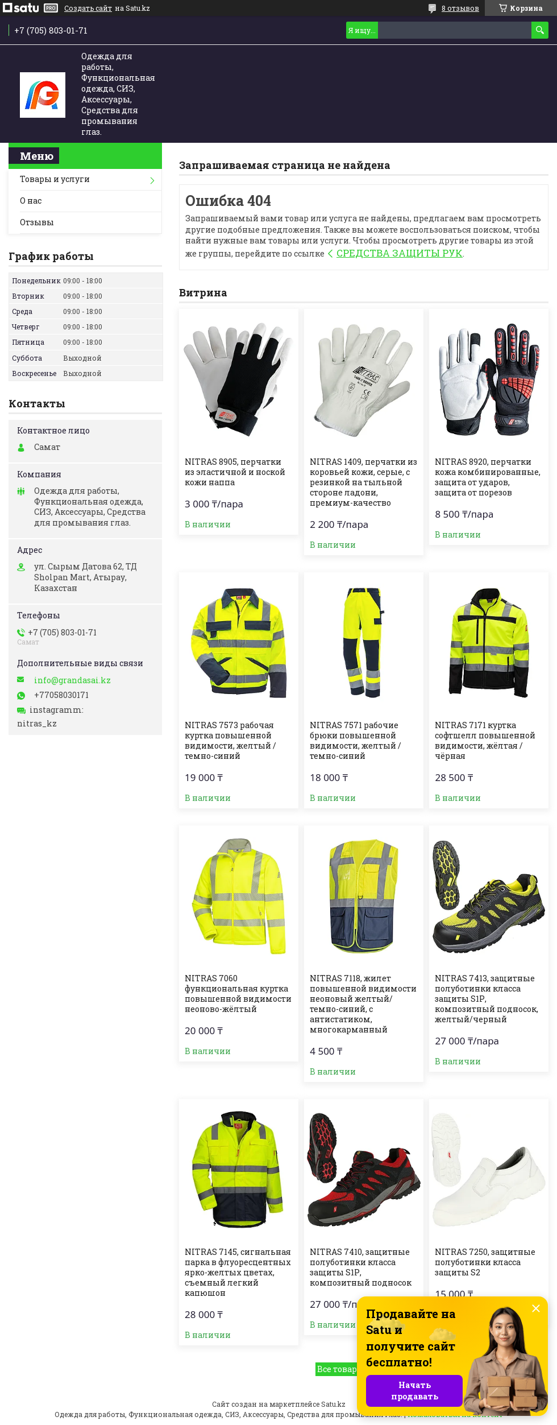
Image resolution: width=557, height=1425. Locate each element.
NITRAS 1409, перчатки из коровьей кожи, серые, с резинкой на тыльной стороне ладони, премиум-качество (363, 482)
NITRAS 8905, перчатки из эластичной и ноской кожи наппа (235, 472)
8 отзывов (460, 8)
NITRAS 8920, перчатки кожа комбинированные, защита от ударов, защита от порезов (488, 477)
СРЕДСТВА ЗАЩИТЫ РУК (399, 252)
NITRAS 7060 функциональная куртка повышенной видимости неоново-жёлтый (238, 993)
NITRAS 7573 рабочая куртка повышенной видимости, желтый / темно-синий (230, 740)
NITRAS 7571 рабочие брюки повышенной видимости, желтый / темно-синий (355, 740)
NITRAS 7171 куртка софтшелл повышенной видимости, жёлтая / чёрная (485, 740)
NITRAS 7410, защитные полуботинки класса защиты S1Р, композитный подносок (360, 1267)
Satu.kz (333, 1404)
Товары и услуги (55, 179)
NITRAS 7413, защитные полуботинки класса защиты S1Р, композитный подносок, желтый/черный (486, 999)
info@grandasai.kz (72, 680)
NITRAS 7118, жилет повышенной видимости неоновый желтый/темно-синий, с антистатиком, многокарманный (363, 1004)
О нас (30, 200)
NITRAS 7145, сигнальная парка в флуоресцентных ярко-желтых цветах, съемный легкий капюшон (238, 1272)
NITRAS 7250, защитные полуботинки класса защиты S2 (485, 1262)
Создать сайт (88, 8)
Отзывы (37, 222)
